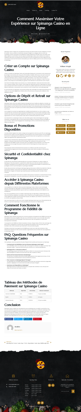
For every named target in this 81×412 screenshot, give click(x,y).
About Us (34, 10)
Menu (40, 10)
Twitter (71, 125)
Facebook (60, 125)
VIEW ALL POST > (19, 330)
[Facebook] (49, 385)
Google (71, 129)
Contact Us (54, 10)
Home (28, 10)
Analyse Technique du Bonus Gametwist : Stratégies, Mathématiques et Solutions (64, 97)
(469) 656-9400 (12, 4)
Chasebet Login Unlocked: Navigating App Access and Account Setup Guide (64, 104)
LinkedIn (71, 132)
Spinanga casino (22, 315)
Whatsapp (60, 129)
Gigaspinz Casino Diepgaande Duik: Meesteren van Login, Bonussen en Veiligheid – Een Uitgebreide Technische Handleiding (65, 89)
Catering (47, 10)
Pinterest (60, 132)
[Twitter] (53, 385)
